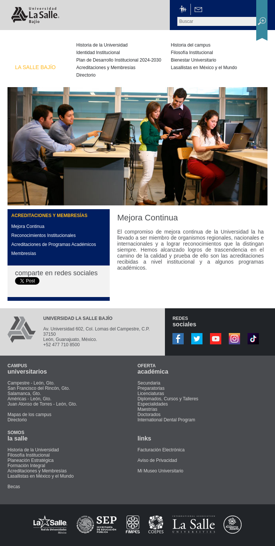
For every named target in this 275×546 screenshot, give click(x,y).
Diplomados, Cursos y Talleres (168, 398)
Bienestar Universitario (193, 60)
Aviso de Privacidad (157, 460)
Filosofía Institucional (192, 52)
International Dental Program (166, 419)
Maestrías (147, 409)
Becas (14, 486)
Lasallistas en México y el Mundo (204, 67)
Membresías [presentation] (23, 253)
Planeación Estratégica (31, 460)
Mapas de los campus (29, 414)
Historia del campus (190, 45)
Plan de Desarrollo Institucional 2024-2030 (118, 60)
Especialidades (153, 404)
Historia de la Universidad (102, 45)
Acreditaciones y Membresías (105, 67)
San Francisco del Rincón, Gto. (39, 388)
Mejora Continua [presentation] (27, 226)
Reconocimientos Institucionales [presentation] (43, 235)
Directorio (85, 75)
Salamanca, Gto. (24, 393)
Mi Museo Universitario (160, 471)
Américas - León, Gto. (29, 398)
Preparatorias (151, 388)
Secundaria (149, 383)
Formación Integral (26, 465)
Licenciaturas (151, 393)
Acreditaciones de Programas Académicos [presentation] (53, 244)
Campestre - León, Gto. (31, 383)
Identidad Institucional (98, 52)
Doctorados (149, 414)
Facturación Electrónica (161, 449)
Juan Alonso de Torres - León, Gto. (42, 404)
